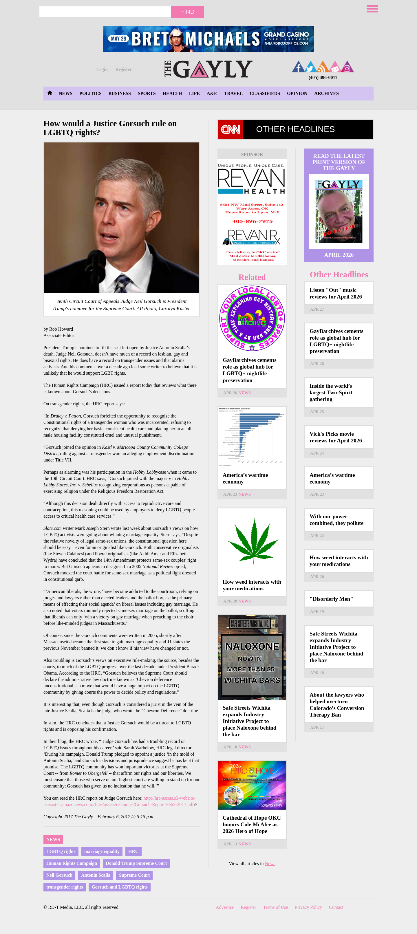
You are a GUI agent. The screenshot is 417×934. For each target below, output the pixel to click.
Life (194, 93)
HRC (133, 851)
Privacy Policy (308, 907)
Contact (336, 907)
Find (187, 11)
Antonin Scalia (95, 875)
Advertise (225, 907)
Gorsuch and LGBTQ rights (119, 886)
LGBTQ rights (61, 851)
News (65, 93)
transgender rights (64, 886)
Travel (233, 93)
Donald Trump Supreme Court (136, 863)
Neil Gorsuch (59, 875)
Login (102, 69)
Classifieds (265, 93)
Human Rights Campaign (71, 863)
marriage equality (102, 851)
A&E (212, 93)
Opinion (297, 93)
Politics (90, 93)
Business (120, 93)
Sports (147, 93)
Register (123, 69)
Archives (326, 93)
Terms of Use (275, 907)
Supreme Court (134, 875)
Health (172, 93)
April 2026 (339, 255)
